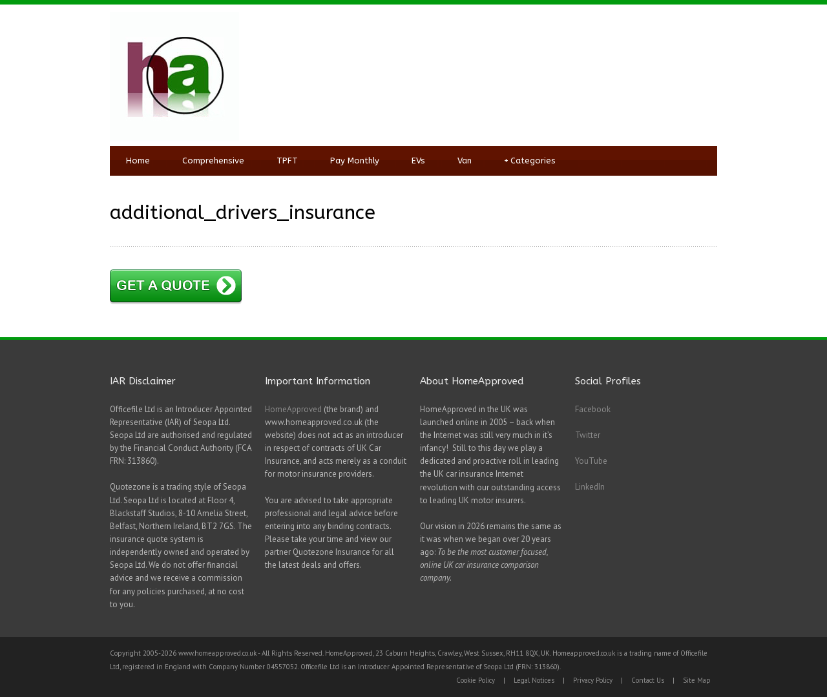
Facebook (593, 409)
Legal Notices (534, 680)
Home (138, 160)
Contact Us (647, 680)
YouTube (591, 460)
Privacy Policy (592, 680)
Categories (530, 161)
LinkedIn (590, 486)
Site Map (697, 680)
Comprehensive (213, 160)
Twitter (587, 435)
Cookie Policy (475, 680)
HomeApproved (293, 409)
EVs (418, 160)
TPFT (287, 160)
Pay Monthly (354, 160)
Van (464, 160)
